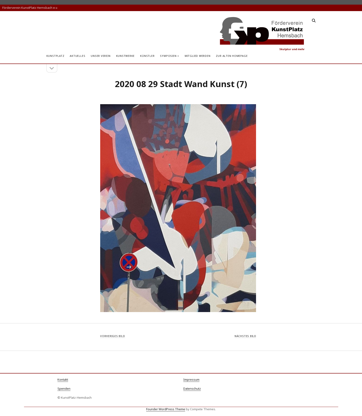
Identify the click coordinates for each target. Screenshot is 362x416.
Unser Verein (100, 56)
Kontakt (62, 379)
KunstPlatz (55, 56)
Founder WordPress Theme (165, 409)
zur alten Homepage (231, 56)
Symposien (168, 56)
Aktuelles (77, 56)
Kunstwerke (125, 56)
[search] (314, 21)
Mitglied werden (198, 56)
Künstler (147, 56)
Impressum (191, 379)
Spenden (63, 388)
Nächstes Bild (245, 336)
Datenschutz (192, 388)
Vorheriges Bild (112, 336)
